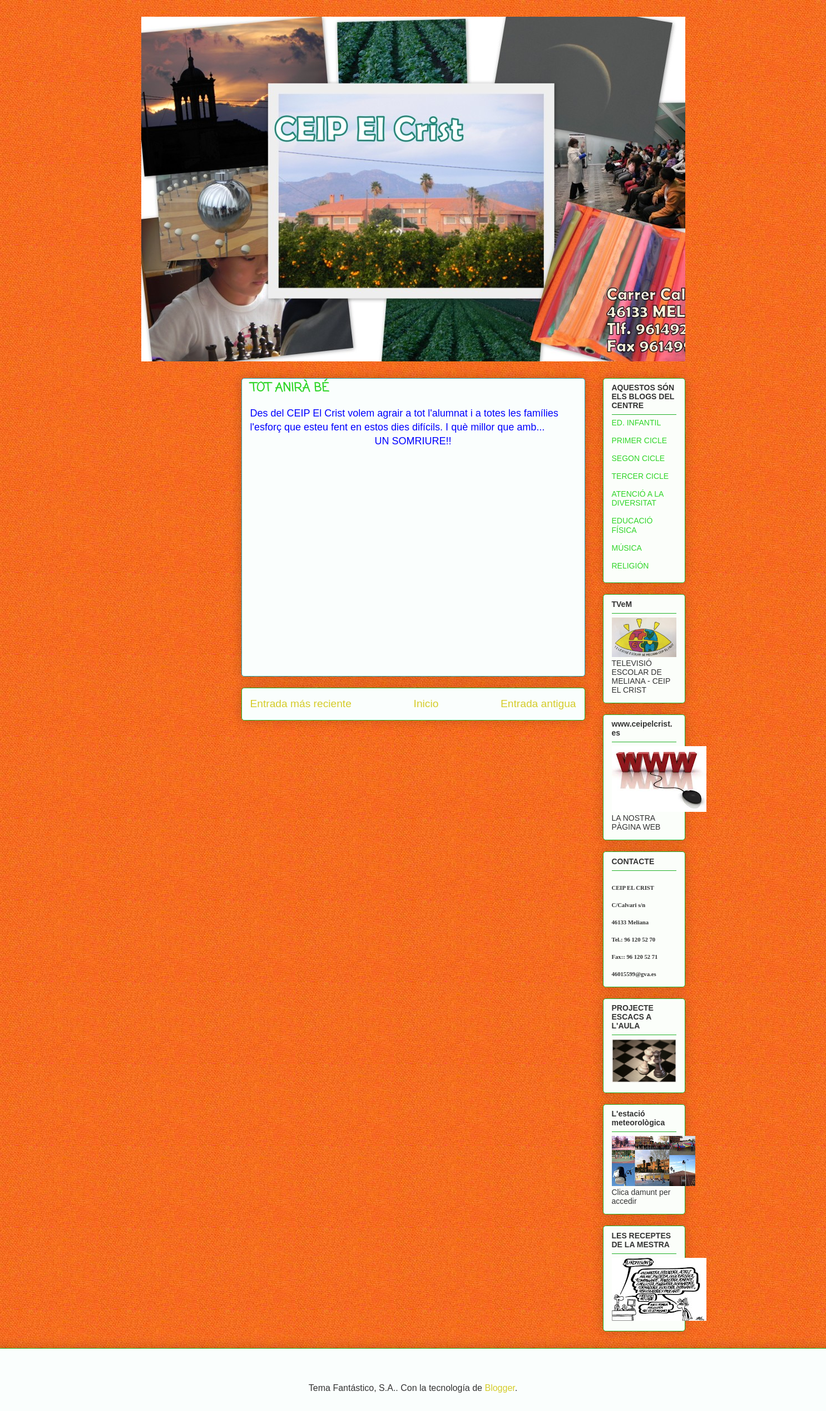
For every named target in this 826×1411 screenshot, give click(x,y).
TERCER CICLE (640, 476)
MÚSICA (627, 547)
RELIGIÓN (630, 565)
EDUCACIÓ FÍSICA (632, 525)
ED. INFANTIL (636, 422)
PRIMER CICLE (639, 440)
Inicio (426, 703)
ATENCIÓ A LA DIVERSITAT (638, 498)
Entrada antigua (538, 703)
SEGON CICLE (638, 458)
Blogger (499, 1388)
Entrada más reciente (301, 703)
